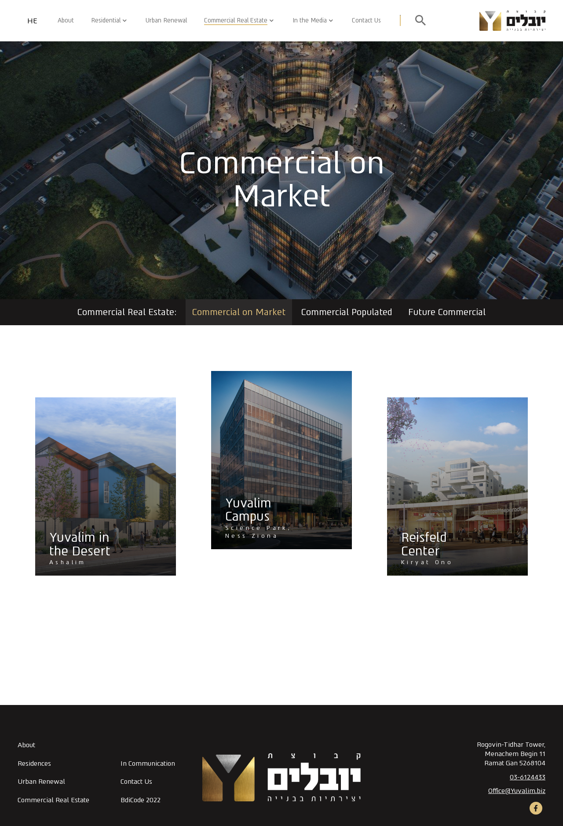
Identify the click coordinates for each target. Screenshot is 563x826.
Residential (106, 20)
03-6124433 (527, 777)
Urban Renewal (166, 20)
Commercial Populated (346, 312)
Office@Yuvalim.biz (516, 791)
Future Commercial (447, 312)
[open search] (420, 20)
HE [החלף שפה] (32, 21)
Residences (34, 763)
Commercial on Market (238, 312)
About (66, 20)
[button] (268, 20)
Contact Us (366, 20)
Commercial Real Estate (235, 20)
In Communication (148, 763)
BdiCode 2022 (141, 800)
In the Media (309, 20)
